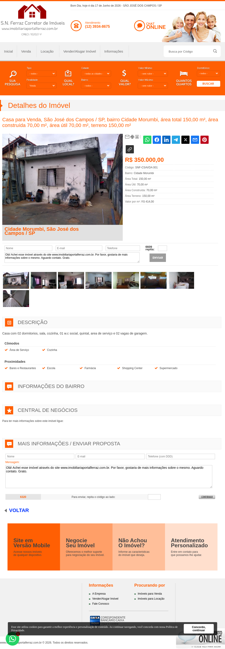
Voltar (19, 510)
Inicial (8, 51)
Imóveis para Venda (150, 593)
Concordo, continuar (199, 629)
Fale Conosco (100, 603)
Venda (26, 51)
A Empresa (99, 593)
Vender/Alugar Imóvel (79, 51)
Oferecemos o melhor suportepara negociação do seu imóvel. (85, 553)
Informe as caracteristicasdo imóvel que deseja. (134, 553)
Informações (113, 51)
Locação (47, 51)
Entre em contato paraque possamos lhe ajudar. (186, 553)
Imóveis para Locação (151, 598)
